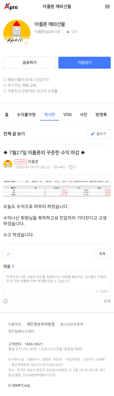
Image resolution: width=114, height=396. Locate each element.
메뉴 (107, 6)
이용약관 (14, 324)
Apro (11, 6)
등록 (107, 301)
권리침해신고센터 (21, 331)
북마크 (26, 43)
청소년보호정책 (71, 324)
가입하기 (85, 63)
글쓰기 (101, 134)
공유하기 (30, 63)
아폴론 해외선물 (57, 6)
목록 (102, 254)
